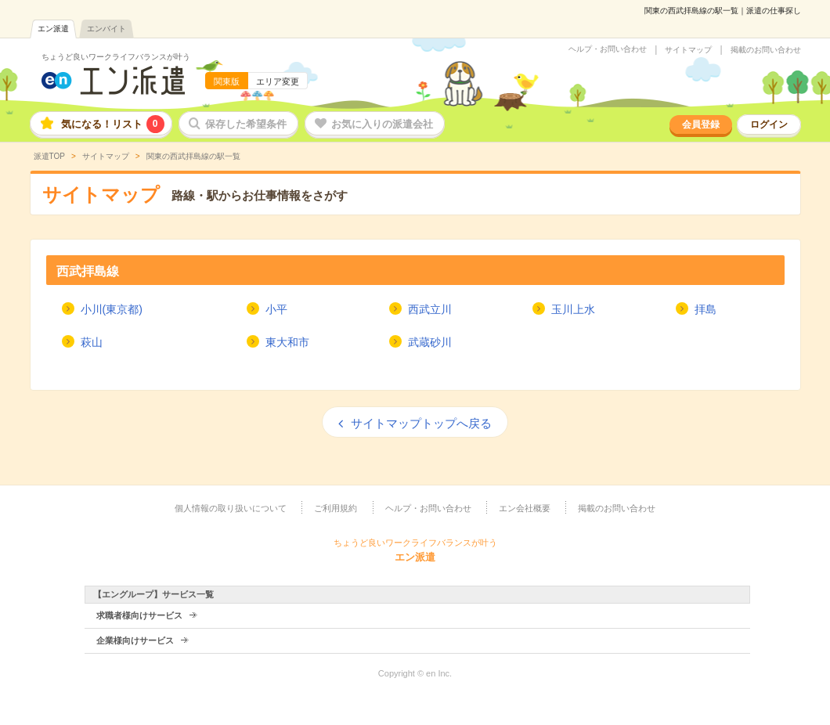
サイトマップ (688, 50)
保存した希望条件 (246, 124)
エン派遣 (53, 28)
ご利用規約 (335, 508)
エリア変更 (277, 81)
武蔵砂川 (430, 342)
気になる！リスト (112, 124)
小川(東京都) (112, 309)
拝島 (705, 309)
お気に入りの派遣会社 (382, 124)
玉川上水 (573, 309)
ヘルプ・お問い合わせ (607, 49)
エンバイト (106, 28)
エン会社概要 (524, 508)
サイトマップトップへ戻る (421, 423)
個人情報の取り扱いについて (231, 508)
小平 (276, 309)
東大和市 (287, 342)
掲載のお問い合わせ (766, 50)
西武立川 (430, 309)
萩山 (92, 342)
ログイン (769, 124)
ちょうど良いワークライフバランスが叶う (116, 56)
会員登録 (701, 124)
